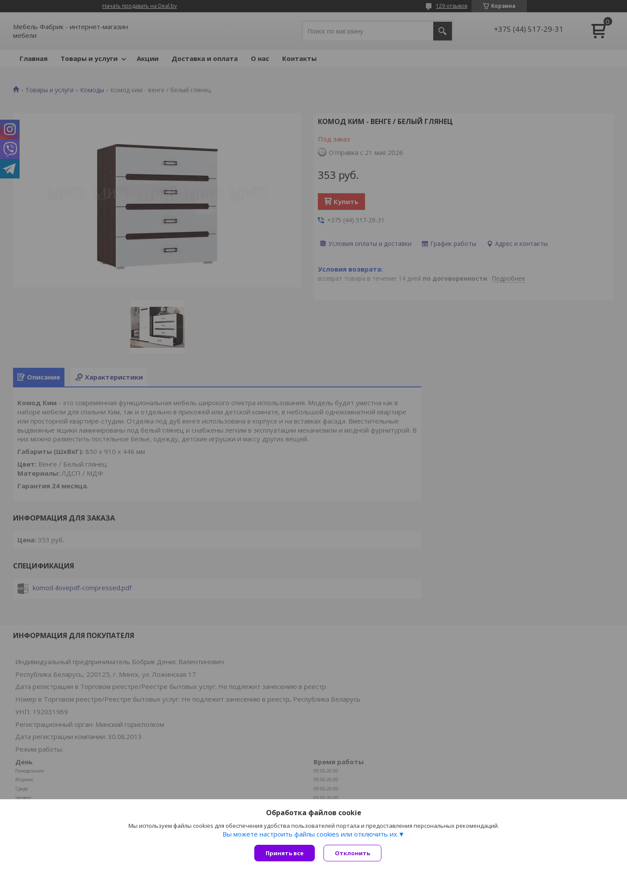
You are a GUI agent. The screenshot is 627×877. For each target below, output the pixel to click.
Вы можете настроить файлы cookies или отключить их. (310, 834)
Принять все (284, 853)
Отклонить (352, 853)
